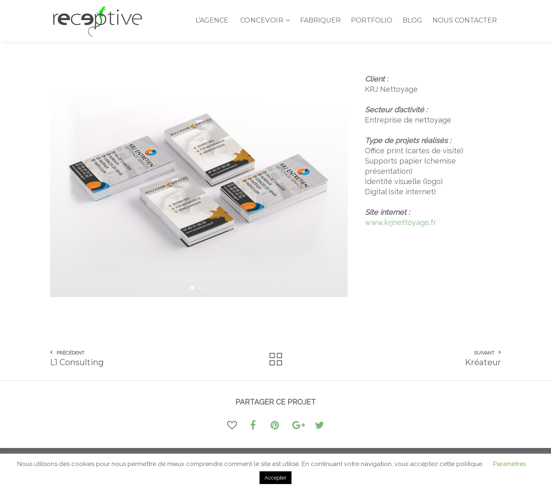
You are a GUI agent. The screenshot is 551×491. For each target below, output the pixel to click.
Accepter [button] (275, 478)
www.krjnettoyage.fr (400, 222)
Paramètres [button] (509, 464)
